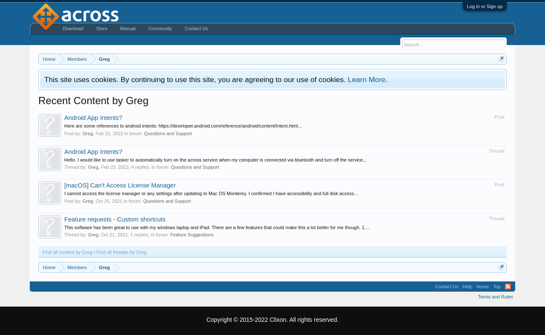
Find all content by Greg (67, 252)
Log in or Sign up (484, 6)
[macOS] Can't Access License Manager (120, 185)
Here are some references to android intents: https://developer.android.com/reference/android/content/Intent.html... (183, 125)
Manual (127, 28)
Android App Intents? (93, 117)
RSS (508, 287)
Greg (88, 133)
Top (497, 286)
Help (467, 286)
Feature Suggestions (192, 234)
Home (482, 286)
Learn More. (367, 79)
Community (160, 28)
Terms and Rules (495, 296)
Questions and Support (168, 133)
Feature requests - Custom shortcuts (115, 219)
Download (73, 28)
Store (101, 28)
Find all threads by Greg (121, 252)
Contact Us (196, 28)
